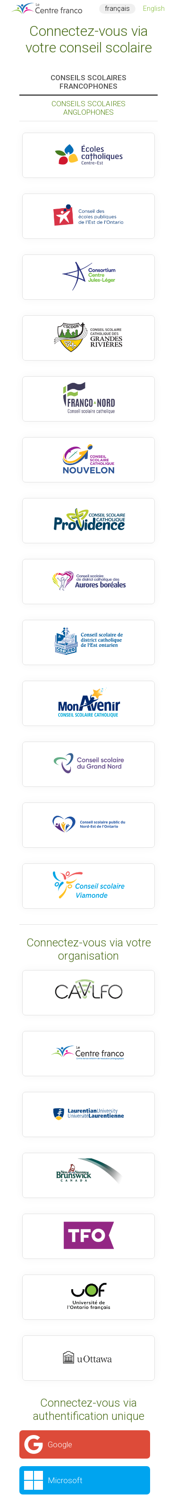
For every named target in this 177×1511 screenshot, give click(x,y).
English (154, 9)
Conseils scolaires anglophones (88, 108)
